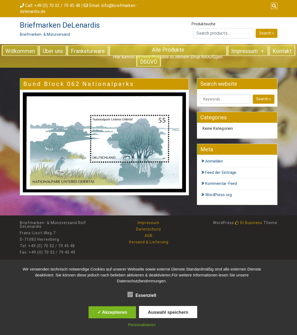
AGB (149, 235)
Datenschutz (148, 229)
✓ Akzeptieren (112, 312)
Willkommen (20, 51)
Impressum (248, 51)
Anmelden (214, 161)
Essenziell (141, 294)
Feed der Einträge (221, 172)
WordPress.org (218, 194)
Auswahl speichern (168, 312)
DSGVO (148, 62)
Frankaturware (88, 51)
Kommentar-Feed (221, 183)
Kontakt (282, 51)
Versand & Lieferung (148, 242)
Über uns (53, 51)
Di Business (248, 223)
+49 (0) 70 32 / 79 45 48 (57, 5)
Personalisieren (142, 324)
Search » (266, 33)
